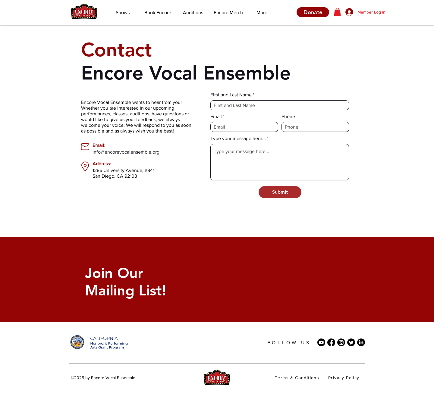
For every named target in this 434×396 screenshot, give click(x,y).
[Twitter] (351, 342)
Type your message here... (238, 138)
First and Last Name (231, 94)
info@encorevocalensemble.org (126, 151)
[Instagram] (341, 342)
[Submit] (280, 192)
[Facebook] (331, 342)
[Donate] (313, 12)
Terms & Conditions (297, 377)
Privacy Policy (344, 377)
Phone (288, 116)
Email (216, 116)
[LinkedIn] (361, 342)
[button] (337, 12)
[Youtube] (321, 342)
